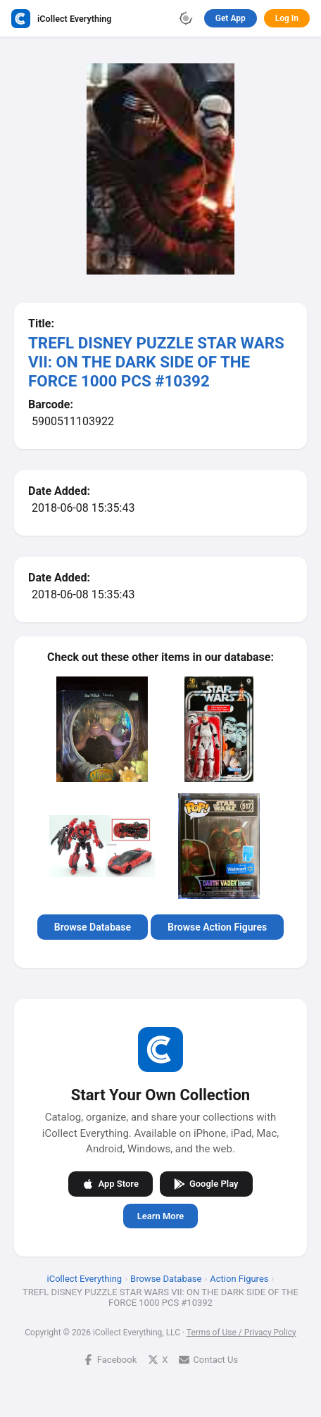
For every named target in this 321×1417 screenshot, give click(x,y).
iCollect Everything (84, 1278)
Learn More (160, 1215)
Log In (286, 18)
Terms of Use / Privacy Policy (241, 1332)
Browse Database (92, 927)
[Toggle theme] (186, 18)
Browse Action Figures (217, 927)
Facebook (110, 1359)
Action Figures (239, 1278)
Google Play (206, 1183)
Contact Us (208, 1359)
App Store (110, 1183)
